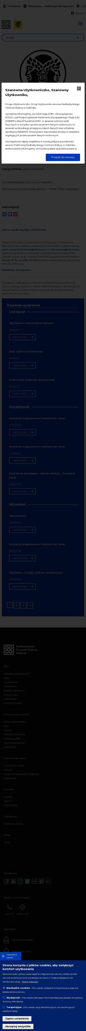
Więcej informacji (30, 982)
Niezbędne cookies (18, 988)
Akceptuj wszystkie (18, 1026)
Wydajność (13, 997)
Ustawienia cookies (11, 956)
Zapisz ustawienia (17, 1018)
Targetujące (14, 1007)
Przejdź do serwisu (63, 157)
